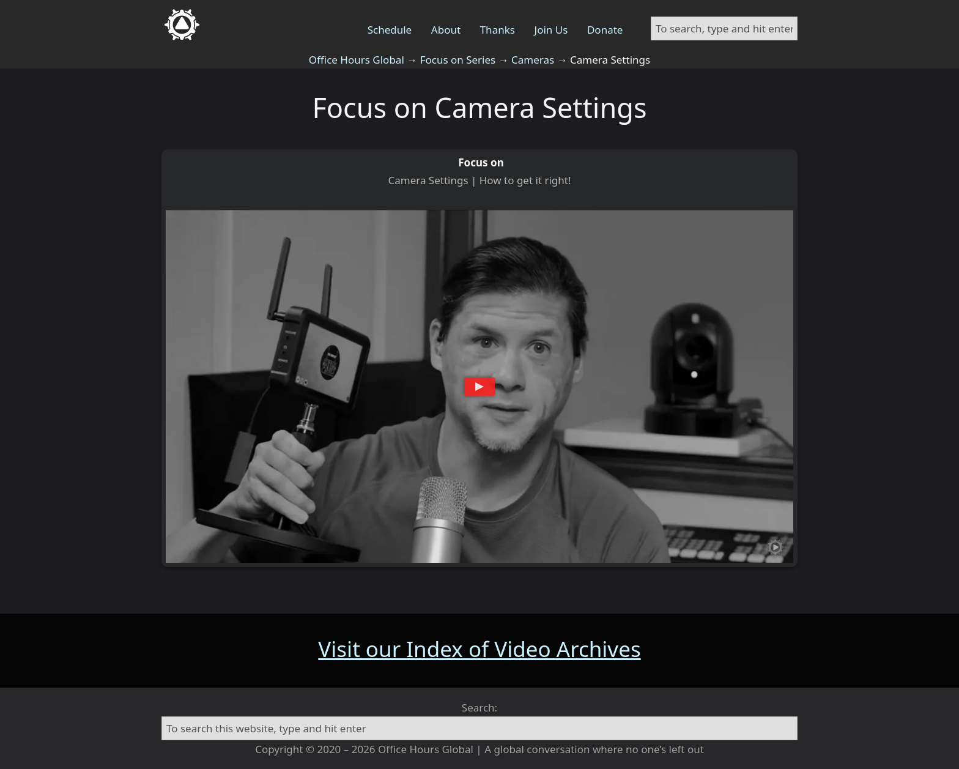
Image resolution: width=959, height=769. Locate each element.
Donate (605, 30)
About (446, 30)
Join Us (551, 30)
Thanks (497, 30)
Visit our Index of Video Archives (479, 648)
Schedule (390, 30)
